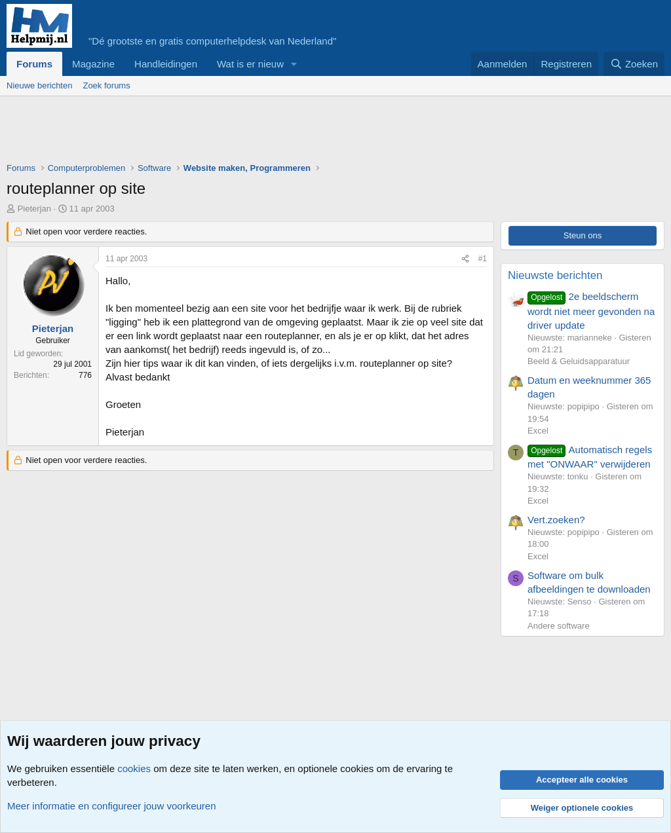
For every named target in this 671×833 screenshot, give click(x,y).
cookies (134, 768)
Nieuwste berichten (555, 275)
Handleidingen (165, 63)
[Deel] (465, 259)
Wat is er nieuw (250, 63)
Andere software (558, 626)
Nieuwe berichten (39, 85)
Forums (34, 63)
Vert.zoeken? (556, 519)
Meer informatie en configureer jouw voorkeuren (111, 805)
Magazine (93, 63)
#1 (482, 258)
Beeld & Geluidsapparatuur (578, 361)
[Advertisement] (245, 132)
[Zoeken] (634, 64)
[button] (294, 64)
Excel (537, 430)
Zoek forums (106, 85)
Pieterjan (34, 208)
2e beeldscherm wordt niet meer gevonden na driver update (591, 310)
